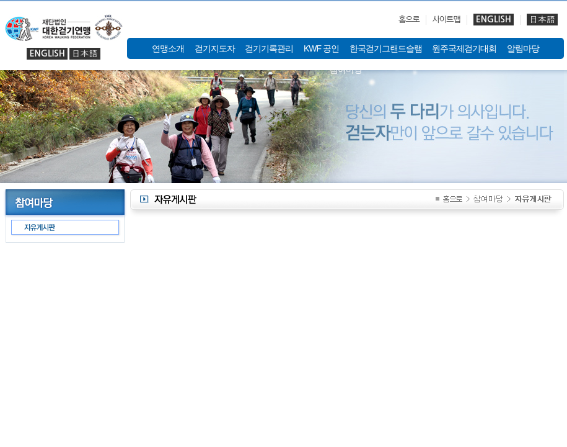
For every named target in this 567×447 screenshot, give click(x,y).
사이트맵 (446, 20)
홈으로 (409, 20)
